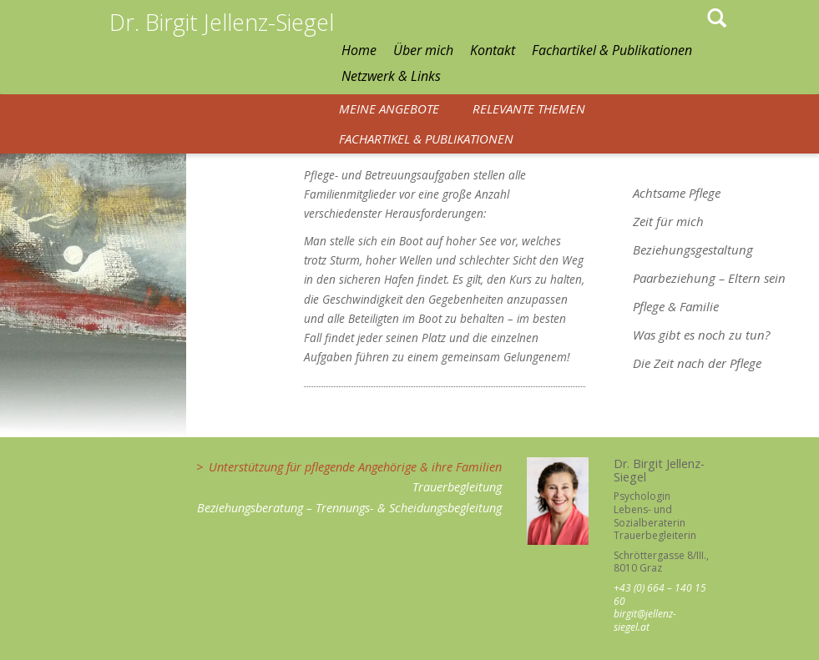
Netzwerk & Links (391, 76)
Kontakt (492, 50)
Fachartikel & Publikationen (612, 50)
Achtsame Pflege (676, 192)
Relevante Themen (529, 108)
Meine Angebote (389, 108)
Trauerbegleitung (457, 487)
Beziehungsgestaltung (693, 249)
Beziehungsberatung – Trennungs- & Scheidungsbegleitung (349, 508)
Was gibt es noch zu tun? (701, 334)
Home (359, 50)
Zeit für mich (668, 221)
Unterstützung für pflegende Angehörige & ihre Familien (355, 467)
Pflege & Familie (676, 306)
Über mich (423, 50)
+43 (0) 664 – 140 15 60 (660, 594)
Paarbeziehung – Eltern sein (709, 278)
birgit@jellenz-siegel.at (645, 620)
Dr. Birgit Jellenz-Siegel (221, 22)
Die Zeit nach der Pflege (697, 363)
